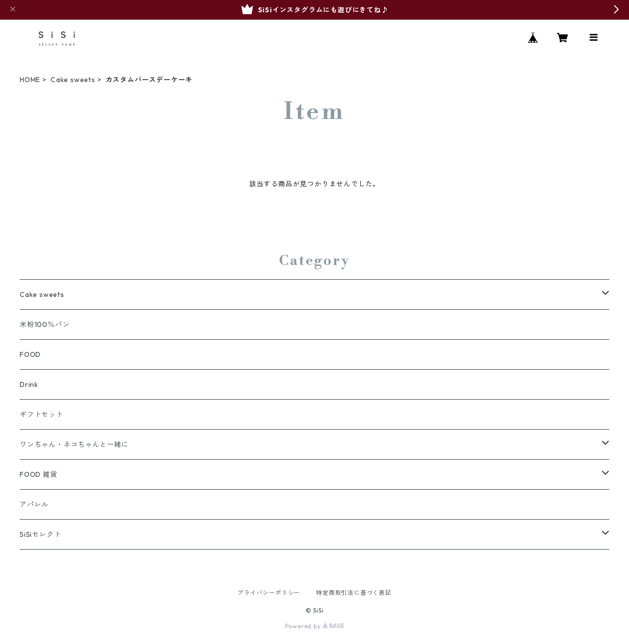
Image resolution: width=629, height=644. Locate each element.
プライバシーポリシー (268, 592)
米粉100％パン (44, 324)
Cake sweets (73, 79)
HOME (30, 79)
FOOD (30, 354)
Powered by (314, 626)
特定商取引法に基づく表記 (354, 592)
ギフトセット (41, 414)
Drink (29, 384)
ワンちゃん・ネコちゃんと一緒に (74, 444)
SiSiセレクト (40, 534)
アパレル (34, 504)
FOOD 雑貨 (38, 474)
